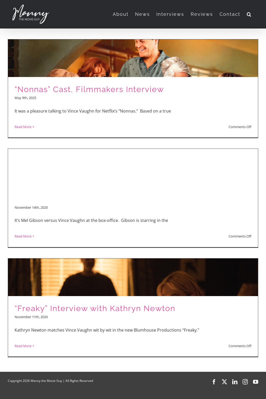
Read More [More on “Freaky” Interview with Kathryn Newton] (23, 346)
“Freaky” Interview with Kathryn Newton (95, 308)
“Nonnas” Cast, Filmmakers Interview (89, 89)
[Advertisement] (133, 163)
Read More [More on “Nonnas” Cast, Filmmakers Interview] (23, 126)
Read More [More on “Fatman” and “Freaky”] (23, 236)
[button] (249, 14)
